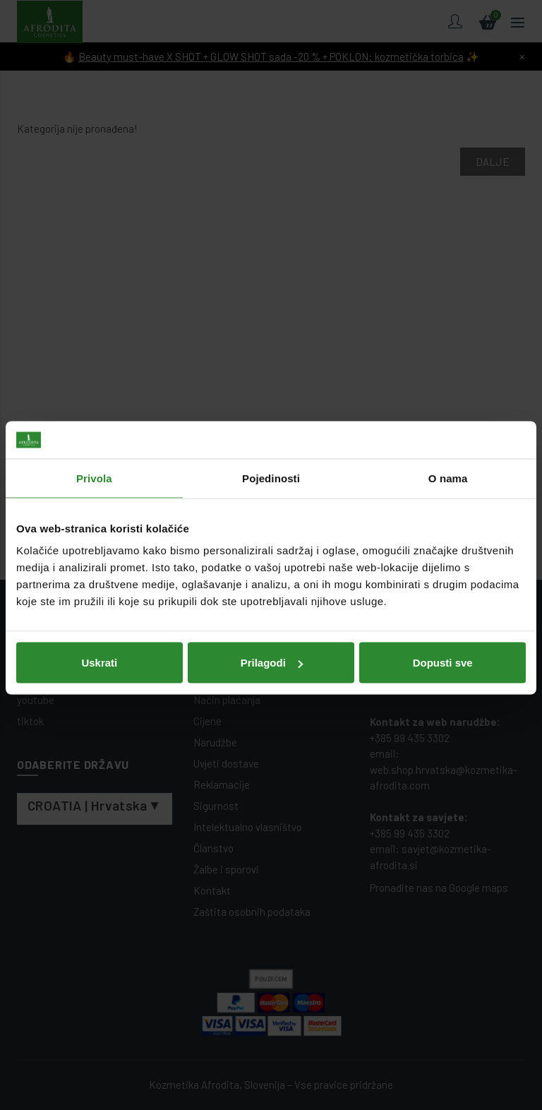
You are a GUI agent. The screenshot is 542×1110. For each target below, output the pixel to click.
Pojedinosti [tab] (271, 475)
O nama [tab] (448, 475)
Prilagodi (272, 659)
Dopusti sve (443, 659)
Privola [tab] (94, 475)
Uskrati (99, 659)
